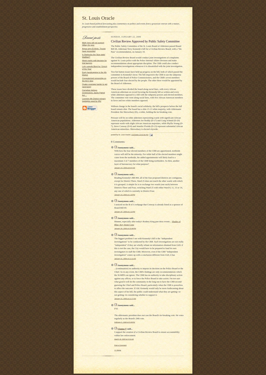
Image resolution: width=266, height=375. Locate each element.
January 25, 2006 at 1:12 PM (124, 212)
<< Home (117, 350)
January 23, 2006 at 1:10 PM (124, 195)
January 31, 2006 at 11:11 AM (125, 259)
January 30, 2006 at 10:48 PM (125, 228)
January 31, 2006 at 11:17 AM (125, 299)
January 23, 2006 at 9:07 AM (124, 168)
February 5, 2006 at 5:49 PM (124, 322)
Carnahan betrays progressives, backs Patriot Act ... (93, 92)
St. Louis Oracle (98, 18)
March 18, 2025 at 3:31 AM (124, 339)
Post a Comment (120, 345)
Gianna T (122, 329)
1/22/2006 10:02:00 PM (139, 135)
